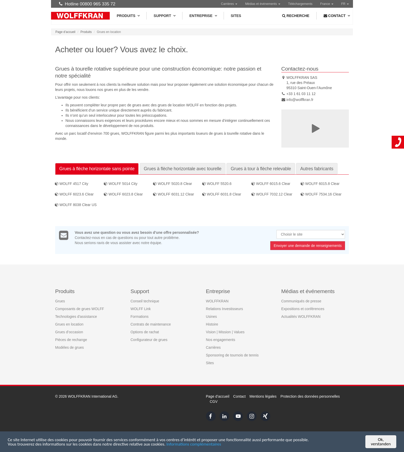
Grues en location (69, 324)
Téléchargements (300, 4)
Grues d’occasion (69, 332)
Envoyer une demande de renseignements (308, 247)
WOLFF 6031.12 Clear (173, 194)
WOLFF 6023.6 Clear (74, 194)
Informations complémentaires (193, 444)
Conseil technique (145, 301)
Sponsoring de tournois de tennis (232, 355)
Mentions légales (262, 396)
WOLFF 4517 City (71, 184)
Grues (60, 301)
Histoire (212, 324)
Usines (211, 316)
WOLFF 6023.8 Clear (123, 194)
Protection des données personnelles (310, 396)
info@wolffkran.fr (300, 100)
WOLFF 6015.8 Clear (320, 184)
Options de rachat (145, 332)
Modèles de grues (69, 347)
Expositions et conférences (302, 308)
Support (164, 15)
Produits (128, 15)
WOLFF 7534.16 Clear (321, 194)
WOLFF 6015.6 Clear (270, 184)
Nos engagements (220, 339)
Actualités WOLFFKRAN (301, 316)
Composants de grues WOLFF (79, 308)
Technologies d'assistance (76, 316)
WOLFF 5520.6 (217, 184)
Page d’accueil (65, 32)
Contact (239, 396)
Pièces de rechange (71, 339)
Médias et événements (262, 4)
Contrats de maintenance (151, 324)
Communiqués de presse (301, 301)
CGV (213, 401)
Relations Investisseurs (224, 308)
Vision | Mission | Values (225, 332)
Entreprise (202, 15)
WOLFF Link (141, 308)
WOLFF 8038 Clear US (76, 205)
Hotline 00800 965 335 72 (87, 3)
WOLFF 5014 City (120, 184)
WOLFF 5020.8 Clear (172, 184)
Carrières (229, 4)
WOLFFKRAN (217, 301)
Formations (140, 316)
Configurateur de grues (149, 339)
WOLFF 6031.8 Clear (221, 194)
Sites (236, 16)
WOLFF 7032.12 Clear (271, 194)
